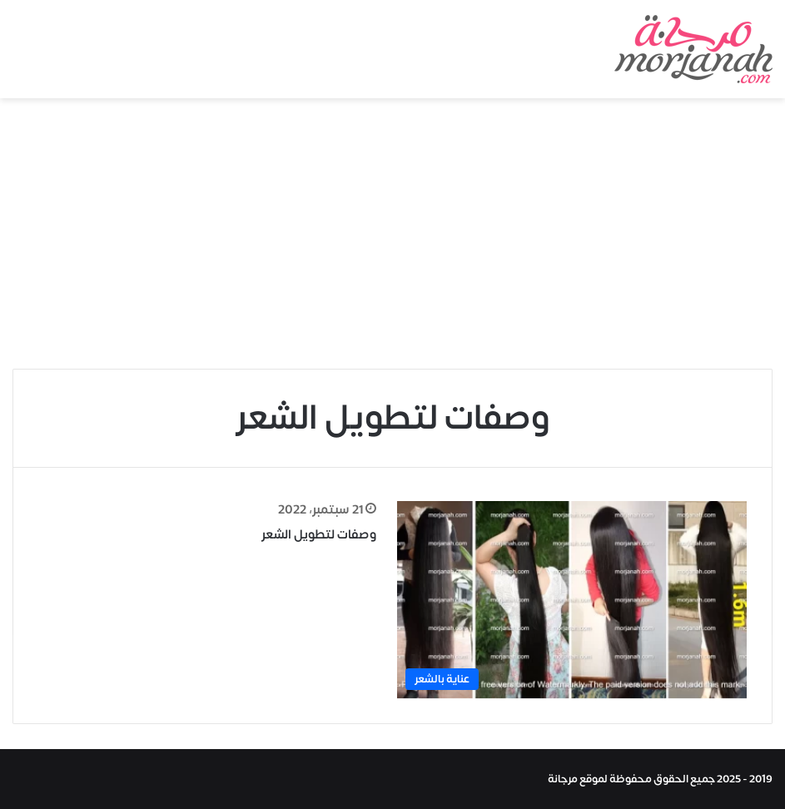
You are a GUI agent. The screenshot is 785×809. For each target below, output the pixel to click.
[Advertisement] (392, 239)
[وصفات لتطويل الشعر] (572, 599)
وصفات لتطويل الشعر (318, 534)
